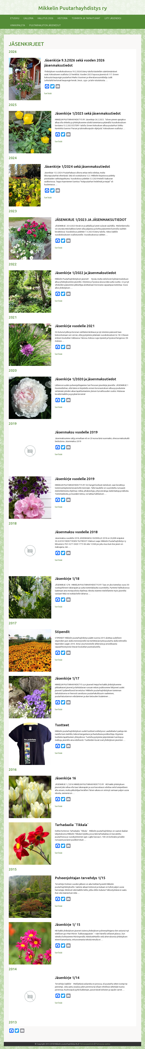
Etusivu (14, 18)
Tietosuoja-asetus (103, 1044)
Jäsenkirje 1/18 (67, 579)
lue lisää (48, 93)
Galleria (28, 18)
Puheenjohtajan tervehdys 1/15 (80, 878)
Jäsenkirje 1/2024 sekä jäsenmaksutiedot (77, 166)
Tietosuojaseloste (86, 1044)
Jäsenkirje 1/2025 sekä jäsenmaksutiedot (88, 113)
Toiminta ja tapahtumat (86, 18)
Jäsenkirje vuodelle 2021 (75, 326)
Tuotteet (62, 725)
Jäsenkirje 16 (65, 778)
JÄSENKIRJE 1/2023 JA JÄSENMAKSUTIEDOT (90, 220)
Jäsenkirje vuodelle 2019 (75, 479)
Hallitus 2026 (45, 18)
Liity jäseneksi (113, 18)
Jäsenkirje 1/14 (67, 978)
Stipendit (62, 632)
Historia (62, 18)
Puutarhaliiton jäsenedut (45, 25)
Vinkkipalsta (17, 25)
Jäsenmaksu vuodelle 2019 (76, 432)
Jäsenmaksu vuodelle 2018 (76, 532)
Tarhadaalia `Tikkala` (72, 825)
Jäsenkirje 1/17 (67, 678)
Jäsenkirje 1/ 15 (67, 924)
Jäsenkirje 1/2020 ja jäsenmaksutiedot (85, 379)
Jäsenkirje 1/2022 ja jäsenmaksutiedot (85, 273)
